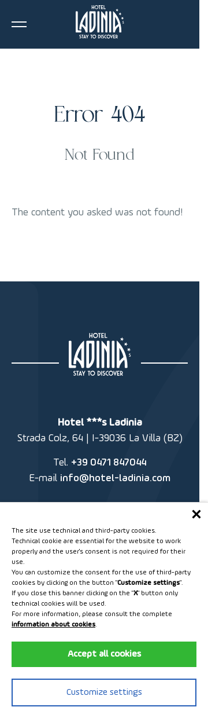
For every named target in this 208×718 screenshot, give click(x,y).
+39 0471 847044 (108, 462)
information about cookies (53, 624)
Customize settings (104, 692)
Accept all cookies (104, 654)
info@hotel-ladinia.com (115, 478)
